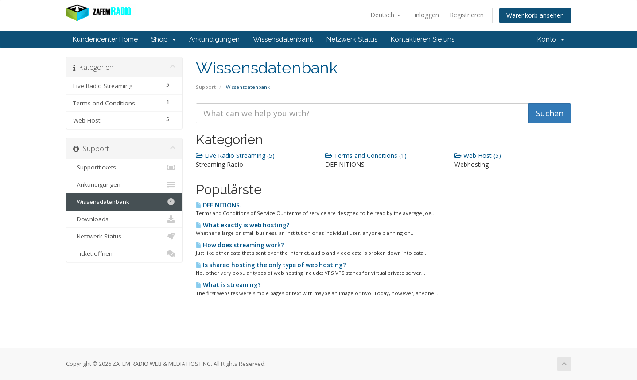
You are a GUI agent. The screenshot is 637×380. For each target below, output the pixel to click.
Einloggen (425, 15)
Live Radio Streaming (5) (235, 155)
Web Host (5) (477, 155)
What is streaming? (228, 285)
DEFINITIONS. (218, 205)
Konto (550, 39)
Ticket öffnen (124, 253)
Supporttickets (124, 167)
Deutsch (385, 15)
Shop (163, 39)
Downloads (124, 219)
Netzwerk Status (351, 39)
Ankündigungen (214, 39)
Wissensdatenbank (283, 39)
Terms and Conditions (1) (366, 155)
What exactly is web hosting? (243, 225)
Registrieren (467, 15)
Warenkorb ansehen (535, 15)
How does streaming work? (240, 245)
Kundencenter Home (105, 39)
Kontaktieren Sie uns (422, 39)
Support (206, 87)
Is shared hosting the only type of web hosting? (271, 265)
